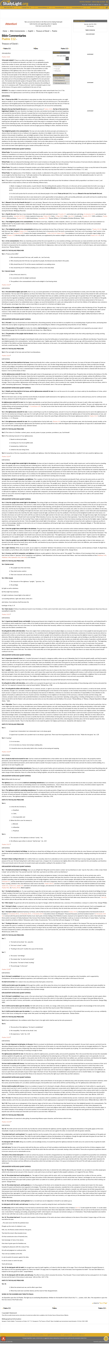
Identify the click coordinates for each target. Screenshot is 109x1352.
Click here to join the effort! (43, 26)
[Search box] (59, 58)
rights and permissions (54, 1335)
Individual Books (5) (60, 83)
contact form (83, 1338)
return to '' (100, 1303)
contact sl (66, 1335)
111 (7, 48)
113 (64, 48)
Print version (58, 66)
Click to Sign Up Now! (98, 1)
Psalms (54, 31)
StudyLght (12, 3)
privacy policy (39, 1335)
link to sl (81, 1335)
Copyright (57, 68)
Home (5, 31)
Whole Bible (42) (59, 78)
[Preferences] (107, 7)
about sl (74, 1335)
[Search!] (67, 58)
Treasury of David (42, 31)
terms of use (28, 1335)
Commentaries (17, 31)
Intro (6, 53)
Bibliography (58, 70)
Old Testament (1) (60, 80)
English (30, 31)
